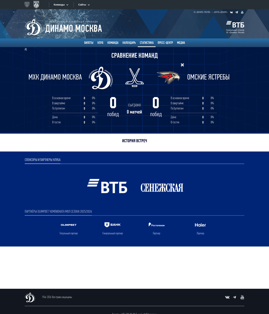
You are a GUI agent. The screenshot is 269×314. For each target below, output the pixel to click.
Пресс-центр (165, 43)
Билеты (88, 43)
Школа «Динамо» (220, 12)
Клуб (100, 43)
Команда (112, 43)
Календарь (129, 43)
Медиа (181, 43)
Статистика (147, 43)
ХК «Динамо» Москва (202, 12)
